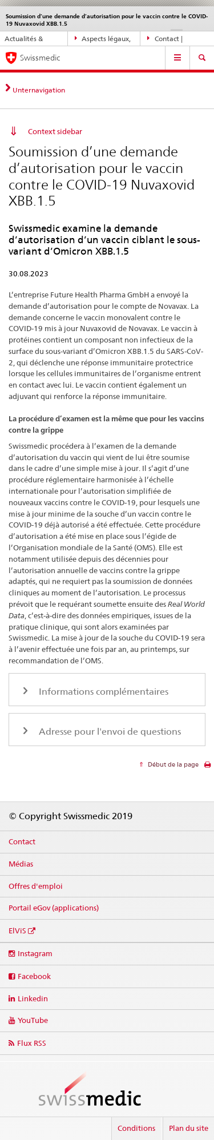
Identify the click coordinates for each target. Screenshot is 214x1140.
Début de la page (172, 764)
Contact (22, 841)
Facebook (34, 976)
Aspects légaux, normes (103, 38)
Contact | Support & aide (170, 38)
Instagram (35, 953)
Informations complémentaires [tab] (102, 691)
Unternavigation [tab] (39, 90)
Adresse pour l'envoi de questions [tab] (109, 731)
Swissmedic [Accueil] (40, 58)
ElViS (17, 930)
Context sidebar (55, 131)
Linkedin (33, 998)
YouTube (33, 1020)
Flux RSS (31, 1043)
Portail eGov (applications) (54, 907)
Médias (21, 863)
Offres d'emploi (36, 886)
